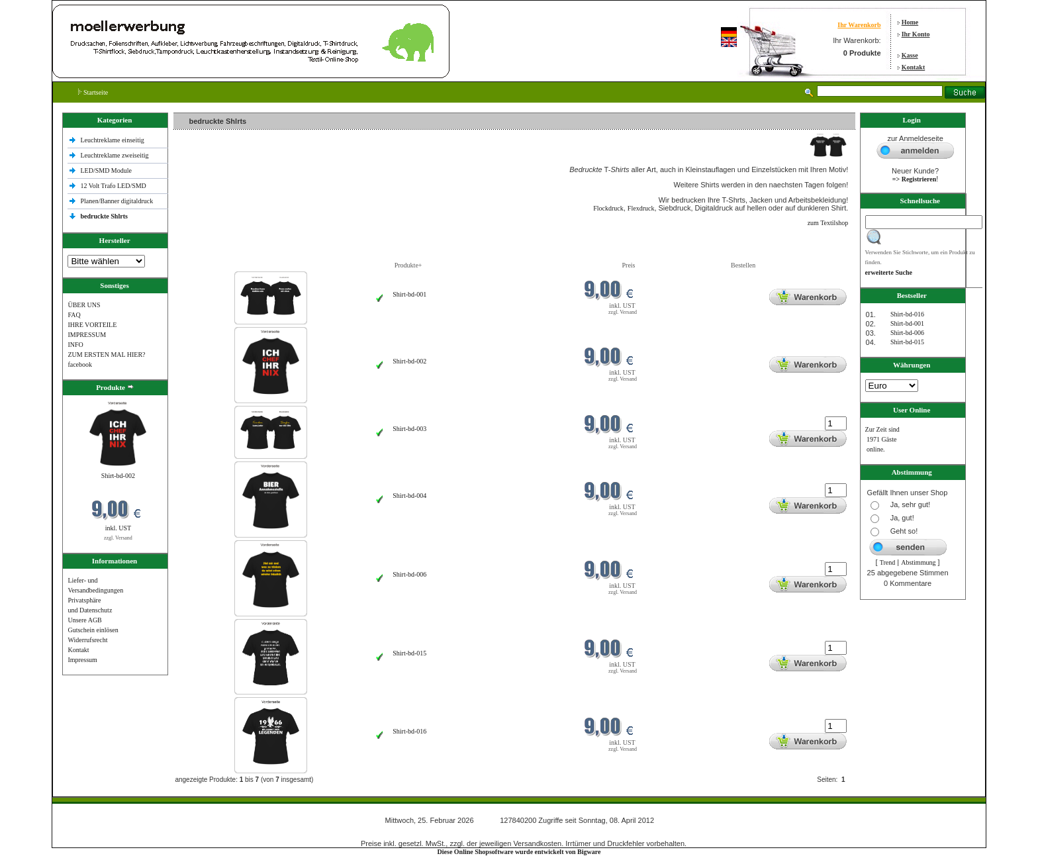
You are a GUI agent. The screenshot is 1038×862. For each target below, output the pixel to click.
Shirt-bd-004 (409, 495)
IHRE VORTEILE (92, 324)
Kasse (910, 55)
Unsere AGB (84, 620)
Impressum (82, 659)
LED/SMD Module (106, 170)
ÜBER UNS (84, 305)
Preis (628, 265)
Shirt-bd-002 (118, 475)
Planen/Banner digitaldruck (116, 201)
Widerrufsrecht (87, 640)
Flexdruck (641, 208)
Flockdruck (608, 208)
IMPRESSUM (87, 334)
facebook (80, 364)
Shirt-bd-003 (409, 428)
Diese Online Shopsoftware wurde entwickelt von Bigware (519, 851)
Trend (888, 562)
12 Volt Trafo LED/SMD (113, 185)
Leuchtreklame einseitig (113, 140)
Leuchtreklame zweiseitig (115, 155)
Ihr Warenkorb (858, 24)
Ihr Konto (916, 34)
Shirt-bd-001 (409, 294)
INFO (75, 344)
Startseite (93, 92)
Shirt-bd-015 (409, 653)
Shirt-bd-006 (409, 574)
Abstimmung (918, 562)
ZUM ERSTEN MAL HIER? (106, 354)
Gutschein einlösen (93, 630)
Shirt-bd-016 (409, 731)
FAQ (74, 314)
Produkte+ (408, 265)
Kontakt (913, 67)
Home (910, 22)
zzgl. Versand (118, 538)
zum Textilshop (828, 222)
